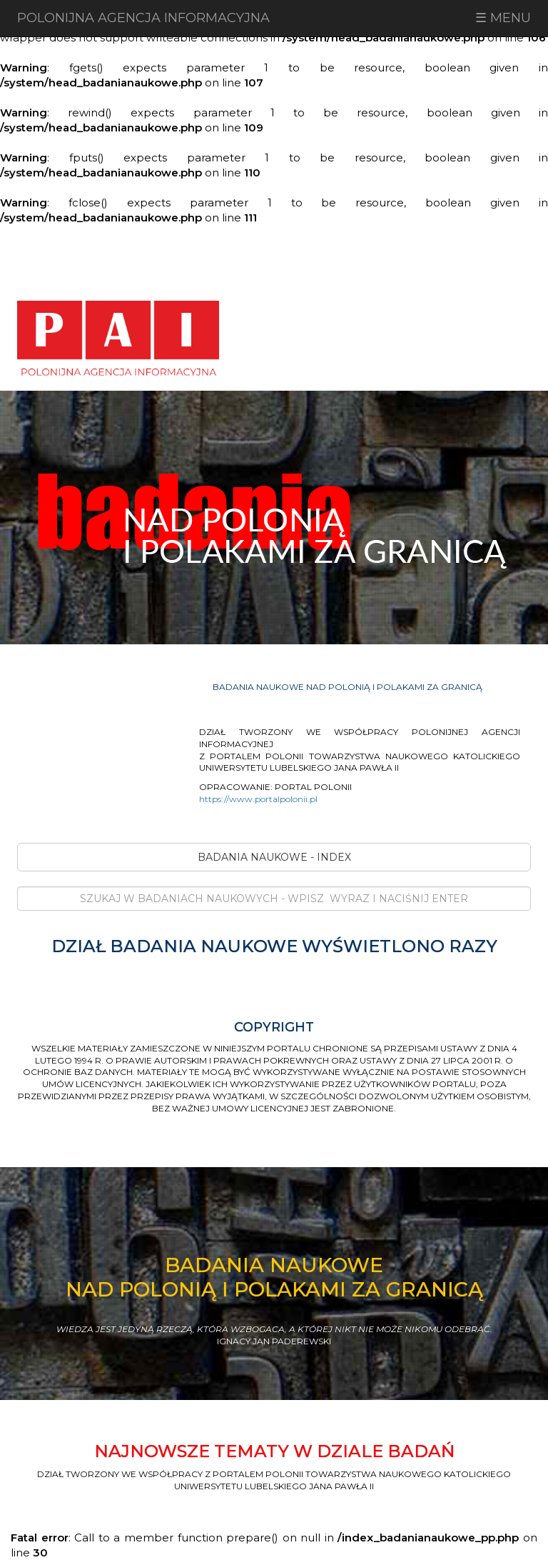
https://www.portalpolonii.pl (258, 799)
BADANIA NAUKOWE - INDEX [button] (274, 857)
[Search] (274, 898)
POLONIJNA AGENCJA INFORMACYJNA (143, 18)
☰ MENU (503, 18)
